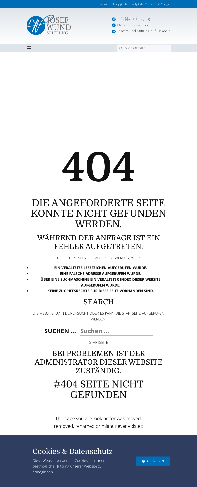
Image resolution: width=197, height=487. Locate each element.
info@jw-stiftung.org (134, 18)
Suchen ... (60, 331)
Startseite (98, 342)
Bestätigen (153, 461)
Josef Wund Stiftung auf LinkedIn (141, 30)
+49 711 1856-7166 (132, 24)
